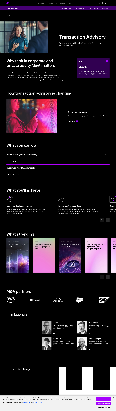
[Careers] (72, 3)
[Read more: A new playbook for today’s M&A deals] (73, 121)
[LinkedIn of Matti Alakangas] (89, 350)
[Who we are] (63, 3)
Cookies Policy (26, 402)
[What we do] (43, 3)
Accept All (104, 399)
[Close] (113, 397)
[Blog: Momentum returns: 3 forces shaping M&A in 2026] (44, 255)
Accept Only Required (104, 403)
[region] (58, 403)
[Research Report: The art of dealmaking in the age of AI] (70, 255)
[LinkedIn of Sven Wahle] (89, 333)
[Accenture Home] (11, 3)
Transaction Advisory (12, 8)
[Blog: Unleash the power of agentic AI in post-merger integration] (96, 255)
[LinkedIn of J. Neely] (54, 333)
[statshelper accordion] (107, 61)
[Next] (108, 220)
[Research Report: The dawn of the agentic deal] (17, 255)
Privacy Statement (37, 402)
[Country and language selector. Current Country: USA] (105, 3)
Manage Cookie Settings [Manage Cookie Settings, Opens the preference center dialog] (103, 407)
